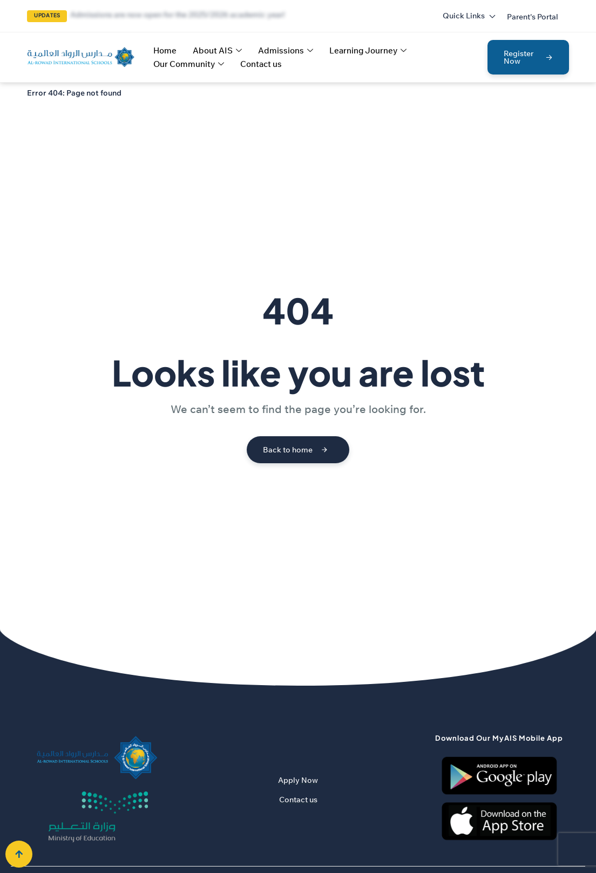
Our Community (188, 64)
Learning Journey (368, 50)
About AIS (217, 50)
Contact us (261, 64)
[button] (532, 17)
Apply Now (298, 780)
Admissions (285, 50)
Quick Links (469, 16)
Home (165, 50)
